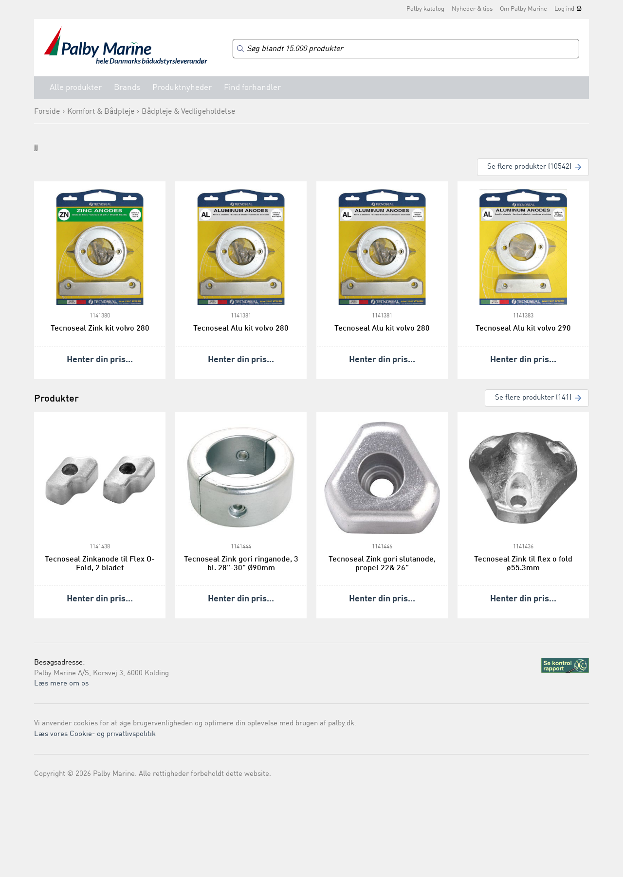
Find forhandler (252, 88)
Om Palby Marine (523, 9)
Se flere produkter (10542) (529, 167)
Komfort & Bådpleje (100, 112)
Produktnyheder (182, 88)
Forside (47, 112)
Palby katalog (425, 9)
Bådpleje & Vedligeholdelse (188, 112)
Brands (127, 88)
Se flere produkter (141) (533, 398)
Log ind (564, 9)
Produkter (56, 399)
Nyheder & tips (472, 9)
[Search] (406, 49)
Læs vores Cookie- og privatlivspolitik (95, 734)
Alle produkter (76, 88)
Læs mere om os (61, 683)
